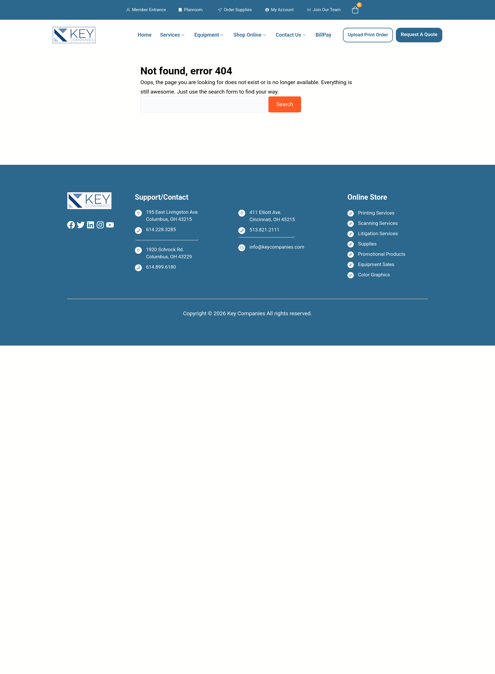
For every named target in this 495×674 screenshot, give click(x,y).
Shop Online (247, 35)
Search (284, 104)
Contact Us (288, 35)
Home (145, 35)
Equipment (206, 35)
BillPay (323, 35)
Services (170, 35)
